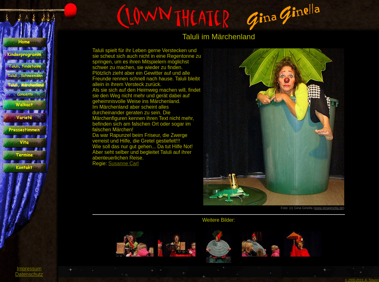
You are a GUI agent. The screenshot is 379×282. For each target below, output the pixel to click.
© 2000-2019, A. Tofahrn (362, 280)
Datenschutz (29, 274)
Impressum (29, 268)
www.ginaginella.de (328, 208)
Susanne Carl (123, 163)
